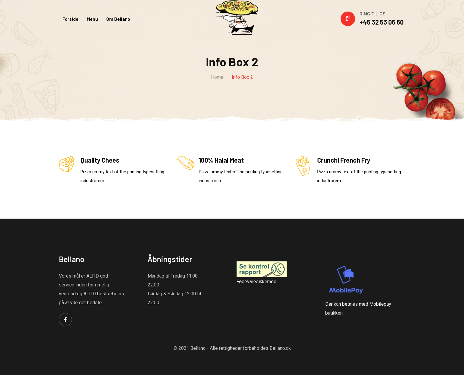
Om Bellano (118, 19)
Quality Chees (99, 160)
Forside (70, 19)
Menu (92, 19)
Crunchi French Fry (343, 160)
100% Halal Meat (221, 160)
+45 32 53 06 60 (382, 22)
